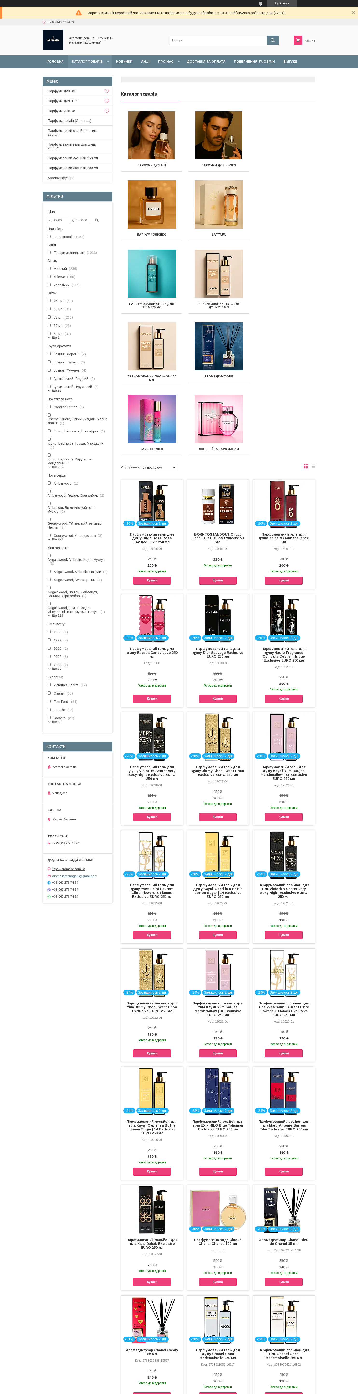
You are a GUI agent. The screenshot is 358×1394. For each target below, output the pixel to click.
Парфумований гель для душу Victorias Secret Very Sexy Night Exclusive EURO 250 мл (152, 703)
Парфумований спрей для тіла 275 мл (218, 236)
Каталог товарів (87, 61)
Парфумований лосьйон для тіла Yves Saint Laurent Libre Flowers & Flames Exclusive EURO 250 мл (283, 940)
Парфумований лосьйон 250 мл (151, 309)
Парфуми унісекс (284, 165)
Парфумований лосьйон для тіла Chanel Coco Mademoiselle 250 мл (283, 1284)
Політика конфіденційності (209, 1387)
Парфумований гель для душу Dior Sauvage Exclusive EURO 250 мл (218, 583)
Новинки (124, 61)
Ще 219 (57, 615)
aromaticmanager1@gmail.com (74, 876)
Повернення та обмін (254, 61)
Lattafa (151, 234)
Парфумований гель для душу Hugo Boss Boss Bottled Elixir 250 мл (152, 469)
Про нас (165, 61)
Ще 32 (56, 390)
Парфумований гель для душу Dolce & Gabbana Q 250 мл (283, 469)
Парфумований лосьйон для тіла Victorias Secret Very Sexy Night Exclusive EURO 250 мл (283, 821)
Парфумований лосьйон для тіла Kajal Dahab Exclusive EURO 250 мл (152, 1174)
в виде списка (313, 398)
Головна (55, 61)
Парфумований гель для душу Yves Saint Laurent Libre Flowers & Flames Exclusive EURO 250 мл (152, 821)
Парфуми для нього (218, 165)
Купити (152, 511)
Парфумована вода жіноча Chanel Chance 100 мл (217, 1172)
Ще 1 (56, 337)
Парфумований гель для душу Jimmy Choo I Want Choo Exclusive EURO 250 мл (218, 701)
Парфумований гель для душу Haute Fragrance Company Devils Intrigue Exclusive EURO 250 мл (284, 585)
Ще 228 (57, 539)
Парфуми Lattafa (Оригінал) (69, 121)
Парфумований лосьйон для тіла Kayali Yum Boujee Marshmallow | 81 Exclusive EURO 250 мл (218, 940)
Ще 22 (56, 668)
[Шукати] (273, 40)
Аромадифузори (218, 307)
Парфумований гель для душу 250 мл (284, 236)
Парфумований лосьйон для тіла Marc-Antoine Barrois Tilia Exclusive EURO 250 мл (283, 1056)
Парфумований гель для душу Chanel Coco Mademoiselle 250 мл (218, 1284)
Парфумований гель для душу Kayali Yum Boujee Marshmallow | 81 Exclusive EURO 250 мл (284, 703)
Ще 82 (56, 722)
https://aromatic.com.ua (68, 869)
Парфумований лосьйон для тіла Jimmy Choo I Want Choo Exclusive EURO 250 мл (152, 938)
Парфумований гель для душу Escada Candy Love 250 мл (152, 583)
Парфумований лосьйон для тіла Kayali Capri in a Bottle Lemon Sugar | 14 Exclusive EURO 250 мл (152, 1058)
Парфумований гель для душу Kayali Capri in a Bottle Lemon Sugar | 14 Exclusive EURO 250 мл (218, 821)
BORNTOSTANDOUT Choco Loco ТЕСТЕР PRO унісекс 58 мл (218, 469)
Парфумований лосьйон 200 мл (73, 168)
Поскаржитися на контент (172, 1387)
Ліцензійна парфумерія (151, 380)
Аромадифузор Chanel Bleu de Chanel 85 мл (283, 1172)
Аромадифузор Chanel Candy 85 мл (152, 1283)
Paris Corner (284, 307)
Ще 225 (57, 467)
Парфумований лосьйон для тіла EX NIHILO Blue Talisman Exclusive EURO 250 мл (218, 1056)
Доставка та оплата (206, 61)
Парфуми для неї (151, 165)
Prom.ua (201, 1383)
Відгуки (290, 61)
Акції (145, 61)
